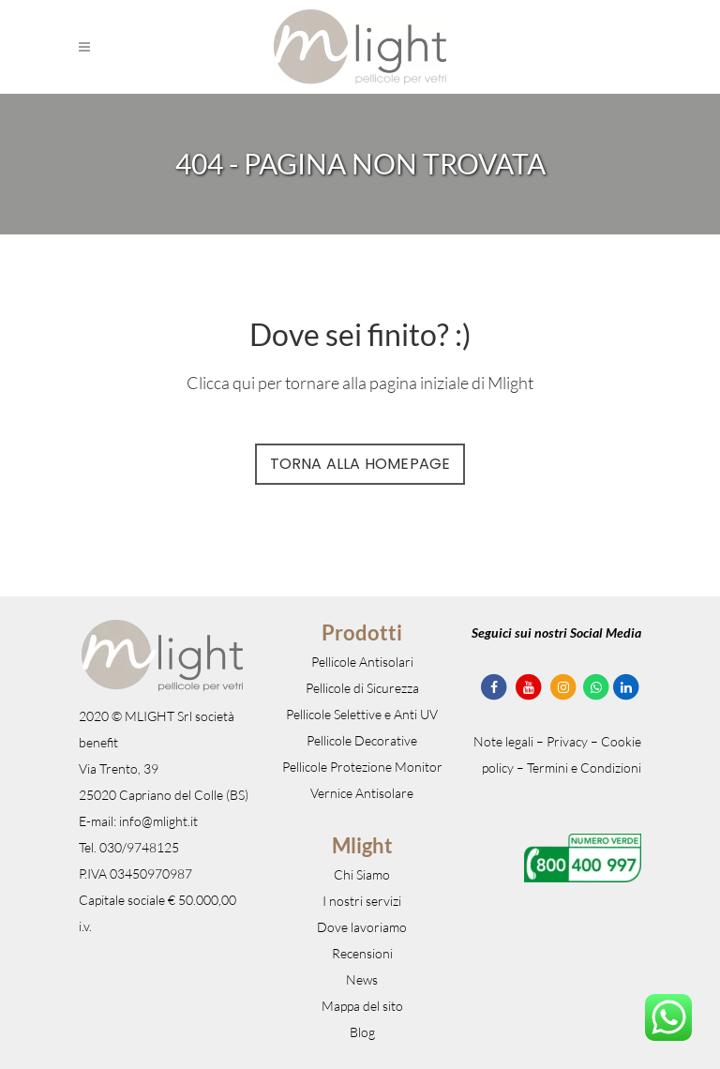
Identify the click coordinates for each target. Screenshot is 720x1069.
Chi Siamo (362, 874)
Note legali (503, 741)
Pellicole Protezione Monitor (362, 767)
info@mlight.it (158, 821)
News (362, 979)
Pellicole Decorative (362, 740)
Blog (362, 1032)
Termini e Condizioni (584, 767)
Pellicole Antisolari (362, 662)
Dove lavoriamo (362, 927)
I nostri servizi (361, 901)
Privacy (567, 741)
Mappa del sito (362, 1006)
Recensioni (362, 953)
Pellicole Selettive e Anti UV (362, 714)
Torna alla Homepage (360, 463)
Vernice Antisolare (361, 793)
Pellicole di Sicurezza (362, 688)
